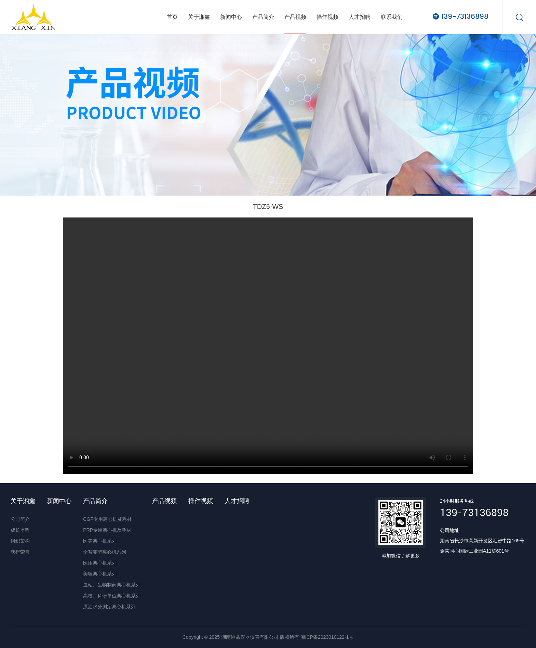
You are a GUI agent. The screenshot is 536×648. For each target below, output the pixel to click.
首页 (172, 17)
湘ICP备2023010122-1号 (327, 637)
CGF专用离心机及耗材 (107, 519)
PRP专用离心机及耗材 (107, 530)
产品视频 (295, 17)
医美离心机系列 (100, 541)
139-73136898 (464, 16)
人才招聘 (360, 17)
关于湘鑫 (199, 17)
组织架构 (20, 541)
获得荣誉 (20, 552)
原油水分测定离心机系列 (109, 606)
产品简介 (263, 17)
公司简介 (20, 519)
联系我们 (392, 17)
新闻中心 (231, 17)
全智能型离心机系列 (104, 552)
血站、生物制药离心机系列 (111, 584)
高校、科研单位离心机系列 (111, 595)
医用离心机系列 (100, 563)
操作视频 (327, 17)
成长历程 (20, 530)
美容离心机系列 (100, 574)
